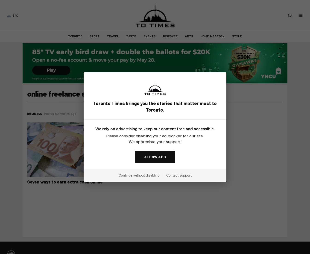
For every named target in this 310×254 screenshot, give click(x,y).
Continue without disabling (139, 175)
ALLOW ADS (155, 157)
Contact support (179, 175)
